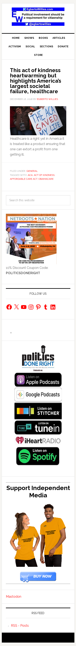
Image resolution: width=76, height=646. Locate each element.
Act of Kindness (44, 175)
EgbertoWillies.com (38, 17)
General (32, 171)
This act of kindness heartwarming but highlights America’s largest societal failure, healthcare (35, 80)
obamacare (46, 178)
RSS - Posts (20, 626)
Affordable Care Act (23, 178)
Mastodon (13, 596)
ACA (30, 175)
